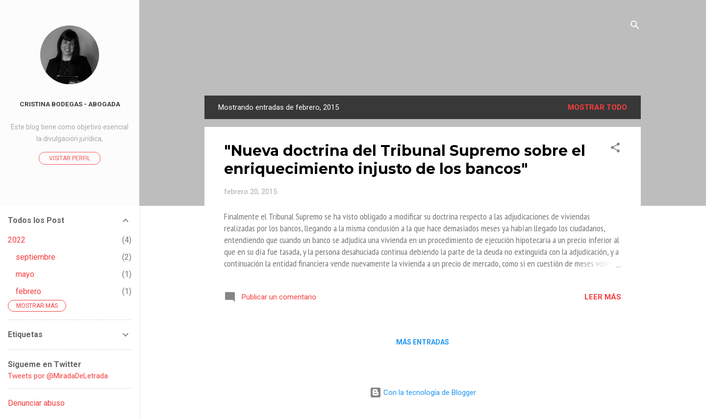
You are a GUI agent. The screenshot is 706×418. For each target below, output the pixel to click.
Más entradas (422, 342)
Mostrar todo (597, 107)
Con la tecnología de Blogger (423, 392)
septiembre (35, 257)
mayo (25, 274)
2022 (16, 240)
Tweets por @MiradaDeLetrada (58, 375)
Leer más (602, 297)
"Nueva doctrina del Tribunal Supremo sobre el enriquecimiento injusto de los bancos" (404, 160)
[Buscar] (635, 27)
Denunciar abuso (36, 403)
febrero (28, 291)
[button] (615, 149)
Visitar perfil (69, 158)
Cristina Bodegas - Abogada (70, 104)
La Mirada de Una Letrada (423, 67)
